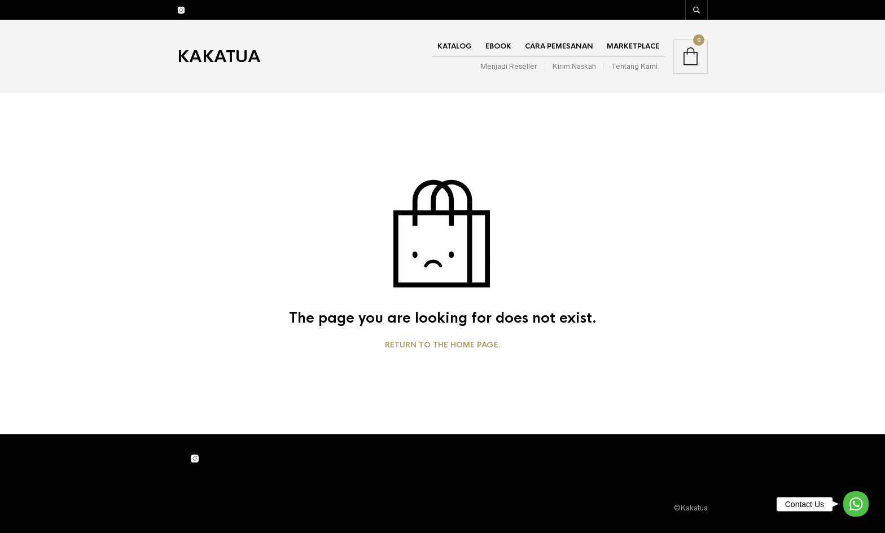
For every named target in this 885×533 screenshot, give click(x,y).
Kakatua (219, 56)
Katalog (454, 46)
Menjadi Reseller (508, 66)
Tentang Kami (634, 66)
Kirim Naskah (574, 66)
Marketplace (633, 46)
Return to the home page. (443, 345)
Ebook (498, 46)
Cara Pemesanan (559, 46)
